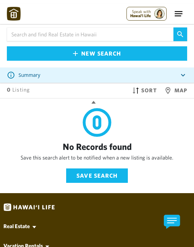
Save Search (97, 175)
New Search (97, 53)
